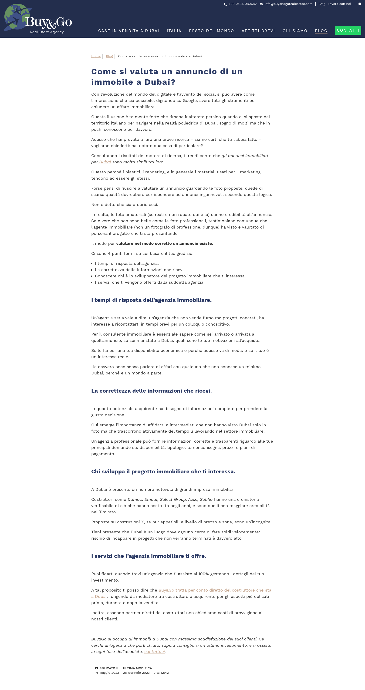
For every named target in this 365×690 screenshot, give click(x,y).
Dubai (104, 161)
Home (96, 56)
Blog (321, 30)
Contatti (348, 30)
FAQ (321, 4)
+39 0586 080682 (243, 4)
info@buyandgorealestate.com (288, 4)
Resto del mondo (211, 30)
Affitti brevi (258, 30)
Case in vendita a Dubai (128, 30)
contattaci (154, 651)
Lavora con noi (339, 4)
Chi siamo (295, 30)
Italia (174, 30)
